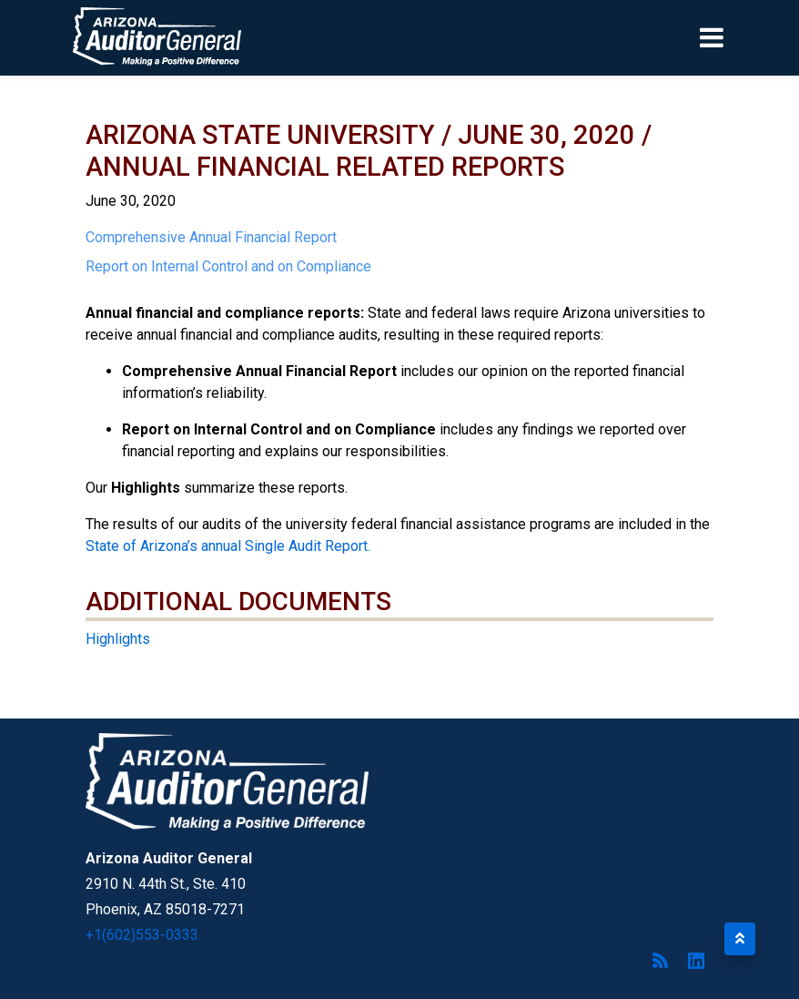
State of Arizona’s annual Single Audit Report (227, 546)
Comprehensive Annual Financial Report (211, 237)
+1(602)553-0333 (142, 934)
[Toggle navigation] (742, 37)
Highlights (118, 638)
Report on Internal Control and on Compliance (228, 266)
